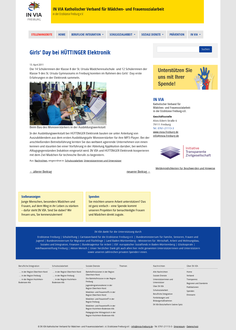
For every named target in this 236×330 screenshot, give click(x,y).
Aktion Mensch (79, 248)
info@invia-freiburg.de (166, 135)
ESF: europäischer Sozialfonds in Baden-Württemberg (144, 244)
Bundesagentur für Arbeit (96, 244)
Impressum (179, 326)
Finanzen (74, 244)
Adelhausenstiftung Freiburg (51, 248)
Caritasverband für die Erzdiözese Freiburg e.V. (106, 237)
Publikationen (192, 287)
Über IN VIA (158, 286)
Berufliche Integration (86, 34)
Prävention (177, 34)
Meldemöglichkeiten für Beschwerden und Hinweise (185, 168)
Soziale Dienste (151, 34)
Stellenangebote (41, 34)
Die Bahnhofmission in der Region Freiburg (101, 280)
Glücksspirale (185, 244)
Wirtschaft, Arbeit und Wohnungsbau (178, 240)
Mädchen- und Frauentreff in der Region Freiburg (100, 300)
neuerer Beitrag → (138, 171)
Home (61, 34)
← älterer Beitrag (41, 171)
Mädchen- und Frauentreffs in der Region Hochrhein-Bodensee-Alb (100, 307)
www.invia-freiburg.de (165, 132)
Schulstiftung (70, 237)
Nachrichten (41, 160)
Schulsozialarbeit (121, 34)
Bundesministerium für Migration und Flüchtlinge (75, 240)
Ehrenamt (191, 295)
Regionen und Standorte (197, 283)
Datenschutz (192, 326)
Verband (190, 275)
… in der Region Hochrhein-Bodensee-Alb (30, 280)
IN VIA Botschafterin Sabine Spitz (168, 304)
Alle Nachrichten (160, 272)
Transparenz (192, 279)
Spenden (190, 291)
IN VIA (194, 34)
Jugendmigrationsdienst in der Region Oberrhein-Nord (99, 286)
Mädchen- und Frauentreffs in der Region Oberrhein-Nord (100, 293)
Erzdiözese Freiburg (48, 237)
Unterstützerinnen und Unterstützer (102, 160)
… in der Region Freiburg (29, 275)
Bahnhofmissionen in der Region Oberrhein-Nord (100, 273)
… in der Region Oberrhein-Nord (32, 272)
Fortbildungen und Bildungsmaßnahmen (162, 299)
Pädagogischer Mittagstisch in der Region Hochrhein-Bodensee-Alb (101, 314)
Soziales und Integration (54, 244)
